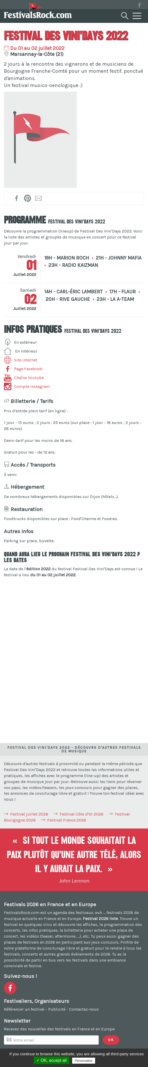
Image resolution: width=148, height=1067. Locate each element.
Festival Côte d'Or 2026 (81, 814)
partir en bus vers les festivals (59, 960)
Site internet (20, 359)
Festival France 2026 (66, 820)
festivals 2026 (120, 912)
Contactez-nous (84, 1009)
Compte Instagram (27, 386)
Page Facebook (23, 368)
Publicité (56, 1009)
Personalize (83, 1061)
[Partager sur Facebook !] (17, 198)
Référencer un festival (24, 1009)
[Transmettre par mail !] (38, 198)
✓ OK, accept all (51, 1060)
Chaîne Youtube (24, 377)
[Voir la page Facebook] (139, 6)
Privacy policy (109, 1060)
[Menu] (137, 16)
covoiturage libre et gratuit (68, 948)
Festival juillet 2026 (29, 814)
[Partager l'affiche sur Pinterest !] (28, 198)
